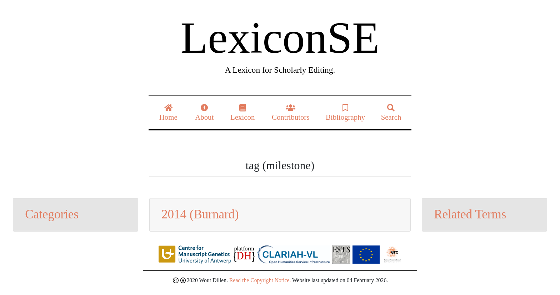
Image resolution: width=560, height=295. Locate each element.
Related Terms (470, 214)
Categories (52, 214)
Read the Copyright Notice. (260, 280)
